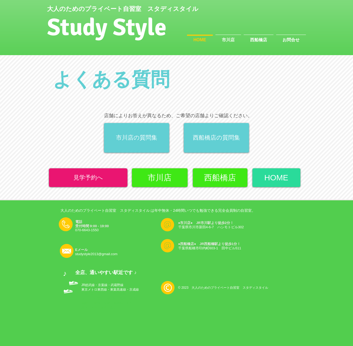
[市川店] (160, 177)
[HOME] (276, 177)
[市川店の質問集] (136, 138)
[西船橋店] (220, 177)
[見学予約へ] (88, 177)
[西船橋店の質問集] (216, 138)
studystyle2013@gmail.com (96, 254)
